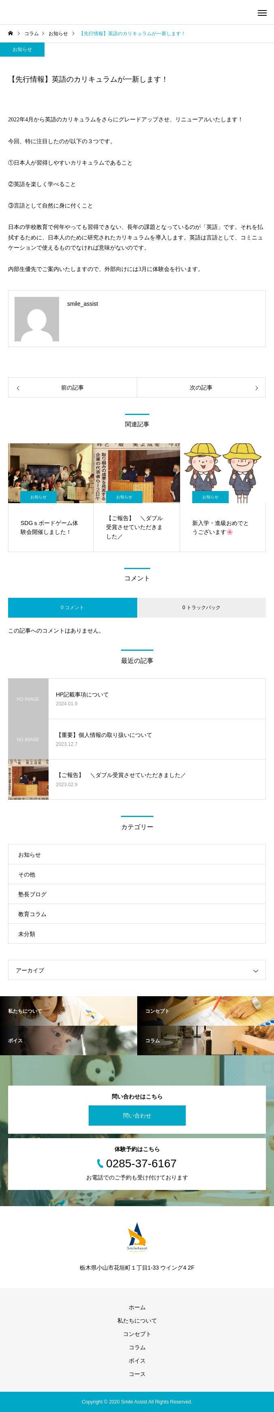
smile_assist (82, 304)
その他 (26, 874)
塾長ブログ (32, 894)
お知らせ (22, 49)
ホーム (137, 1307)
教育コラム (32, 914)
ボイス (137, 1360)
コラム (137, 1347)
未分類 (26, 934)
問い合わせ (137, 1115)
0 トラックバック (202, 607)
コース (137, 1374)
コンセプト (137, 1334)
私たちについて (137, 1320)
